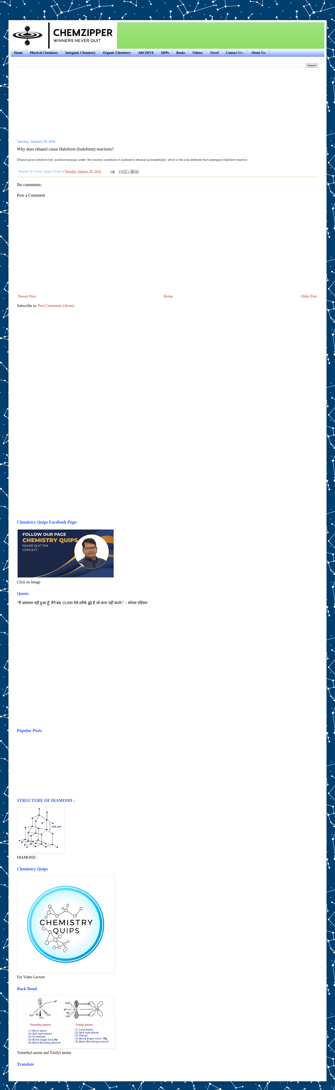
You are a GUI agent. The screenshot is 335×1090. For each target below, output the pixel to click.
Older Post (309, 296)
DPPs (165, 52)
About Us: (258, 52)
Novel (214, 52)
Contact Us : (235, 52)
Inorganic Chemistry (80, 52)
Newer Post (27, 296)
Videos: (197, 52)
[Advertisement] (58, 6)
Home (18, 52)
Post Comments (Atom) (56, 306)
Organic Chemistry (117, 52)
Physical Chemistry (44, 52)
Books (180, 52)
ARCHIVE (146, 52)
